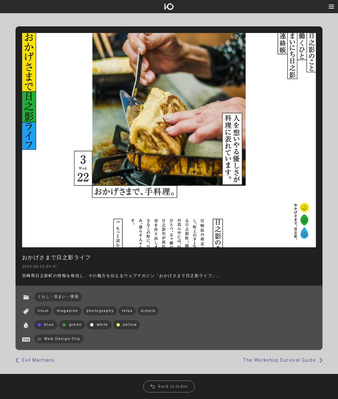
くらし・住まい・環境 (58, 296)
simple (148, 311)
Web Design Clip (62, 339)
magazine (67, 311)
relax (127, 311)
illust (43, 311)
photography (100, 311)
